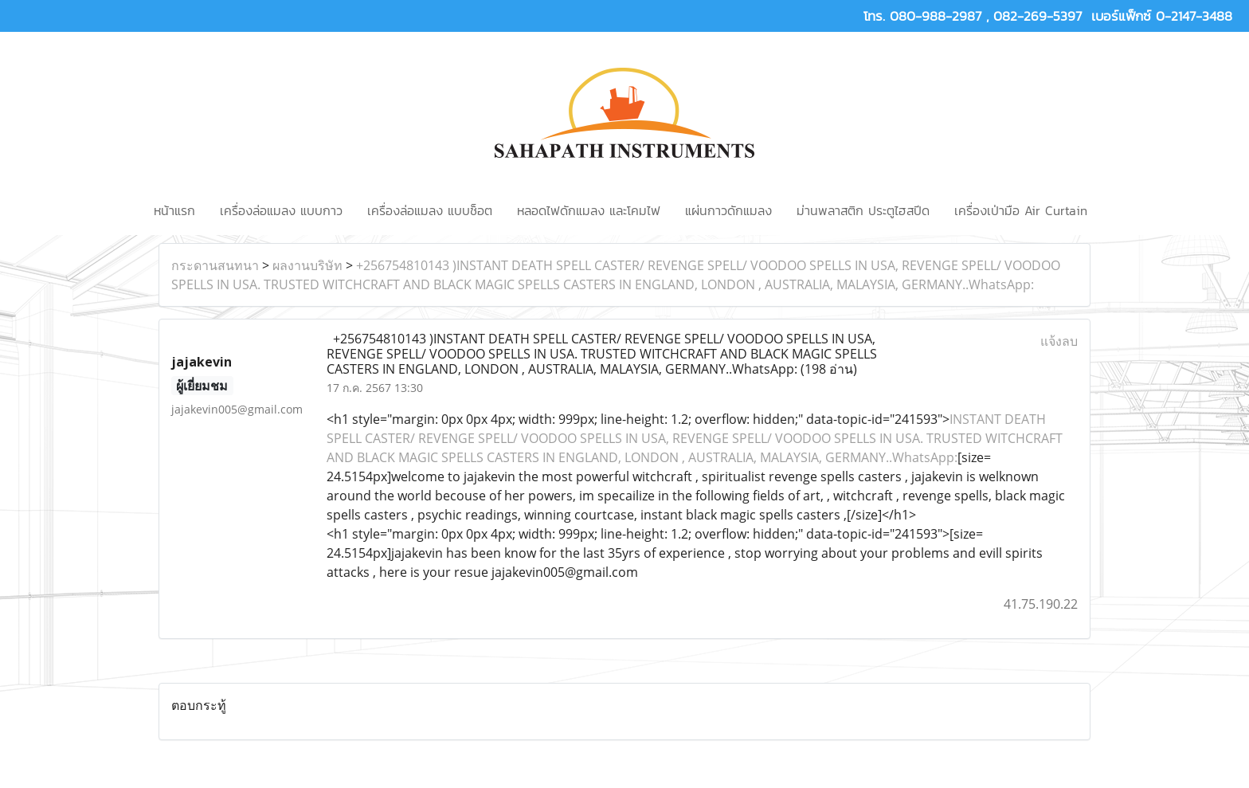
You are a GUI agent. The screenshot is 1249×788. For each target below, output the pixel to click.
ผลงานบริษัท (307, 265)
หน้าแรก (174, 210)
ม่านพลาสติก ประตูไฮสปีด (863, 210)
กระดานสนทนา (215, 265)
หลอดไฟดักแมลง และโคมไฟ (588, 210)
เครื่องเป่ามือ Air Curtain (1020, 210)
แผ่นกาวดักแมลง (728, 210)
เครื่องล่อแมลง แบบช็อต (429, 210)
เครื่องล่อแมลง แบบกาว (281, 210)
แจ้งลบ (1059, 341)
